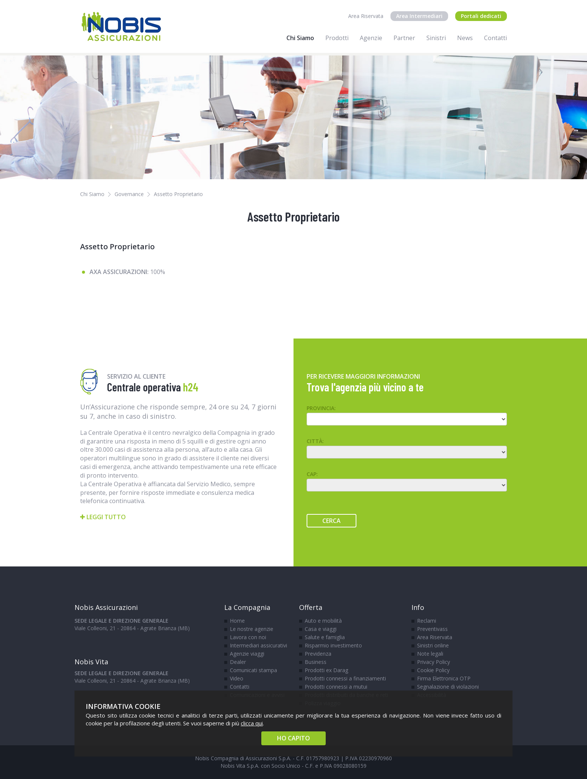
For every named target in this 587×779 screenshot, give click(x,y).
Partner (404, 38)
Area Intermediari (419, 15)
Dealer (238, 661)
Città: (315, 441)
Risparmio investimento (333, 645)
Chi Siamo (300, 38)
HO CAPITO (293, 738)
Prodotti (337, 38)
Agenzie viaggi (247, 653)
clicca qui (252, 723)
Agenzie (371, 38)
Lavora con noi (248, 637)
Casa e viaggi (321, 628)
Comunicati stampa (253, 670)
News (465, 38)
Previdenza (318, 653)
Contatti (495, 38)
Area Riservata (365, 15)
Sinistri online (433, 645)
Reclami (426, 620)
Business (315, 661)
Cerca (331, 521)
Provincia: (321, 408)
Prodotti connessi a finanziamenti (345, 678)
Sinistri (436, 38)
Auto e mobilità (323, 620)
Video (236, 678)
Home (237, 620)
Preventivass (432, 628)
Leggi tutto (103, 517)
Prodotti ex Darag (326, 670)
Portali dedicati (481, 15)
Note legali (430, 653)
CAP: (312, 474)
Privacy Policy (433, 661)
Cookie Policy (433, 670)
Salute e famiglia (325, 637)
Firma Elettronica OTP (444, 678)
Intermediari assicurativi (258, 645)
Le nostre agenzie (251, 628)
